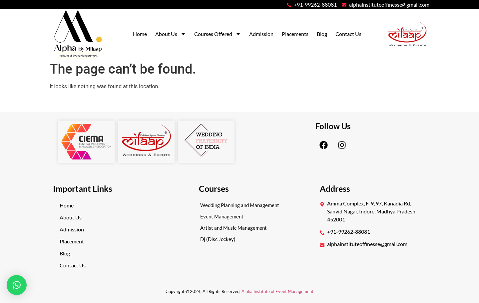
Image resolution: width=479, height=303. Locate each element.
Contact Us (348, 34)
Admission (261, 34)
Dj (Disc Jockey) (218, 239)
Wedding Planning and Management (239, 205)
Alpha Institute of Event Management (276, 291)
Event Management (221, 216)
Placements (295, 34)
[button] (17, 285)
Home (140, 34)
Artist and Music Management (233, 228)
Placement (72, 241)
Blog (322, 34)
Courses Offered (217, 34)
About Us (170, 34)
